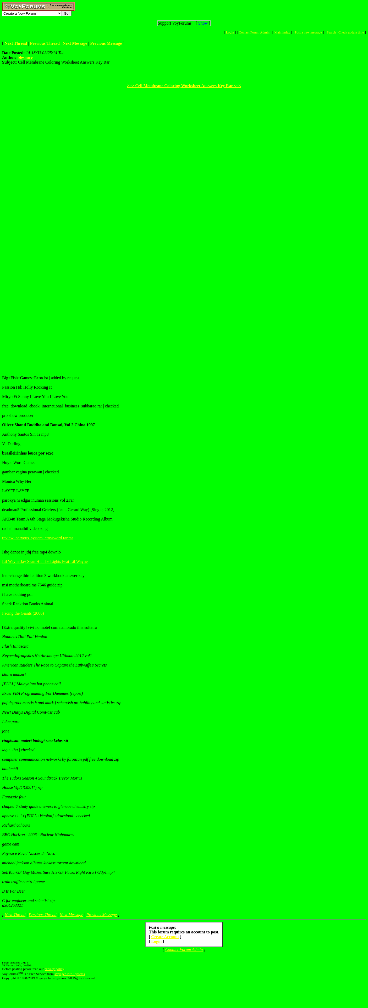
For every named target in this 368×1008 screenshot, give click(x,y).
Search (331, 32)
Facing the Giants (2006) (23, 613)
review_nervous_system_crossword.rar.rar (37, 538)
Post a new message (308, 32)
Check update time (351, 32)
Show (203, 23)
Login (230, 32)
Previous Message (101, 914)
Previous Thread (43, 914)
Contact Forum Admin (254, 32)
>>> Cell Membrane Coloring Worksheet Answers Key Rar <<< (184, 85)
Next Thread (15, 914)
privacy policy (54, 969)
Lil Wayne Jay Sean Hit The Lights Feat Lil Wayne (45, 561)
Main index (282, 32)
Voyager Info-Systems (69, 974)
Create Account (165, 936)
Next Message (71, 914)
